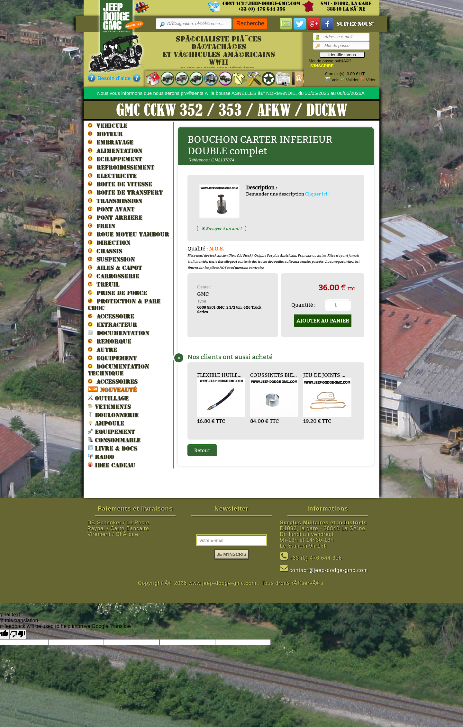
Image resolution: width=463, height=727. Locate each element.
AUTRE (102, 349)
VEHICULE (107, 125)
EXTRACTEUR (112, 324)
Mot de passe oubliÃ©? (330, 61)
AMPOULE (106, 423)
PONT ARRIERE (115, 217)
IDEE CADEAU (111, 465)
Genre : (204, 287)
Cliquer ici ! (317, 194)
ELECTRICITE (112, 175)
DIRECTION (109, 242)
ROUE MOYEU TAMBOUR (128, 234)
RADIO (101, 456)
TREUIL (103, 284)
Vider (371, 79)
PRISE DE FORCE (117, 292)
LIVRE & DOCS (112, 448)
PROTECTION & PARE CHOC (124, 304)
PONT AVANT (111, 209)
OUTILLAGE (108, 398)
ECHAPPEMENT (115, 158)
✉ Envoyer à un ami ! (221, 228)
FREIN (101, 225)
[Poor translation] (17, 634)
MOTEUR (105, 133)
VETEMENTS (109, 406)
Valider (352, 79)
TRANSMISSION (115, 200)
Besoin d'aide (114, 78)
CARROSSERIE (113, 275)
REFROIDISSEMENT (121, 167)
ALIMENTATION (115, 150)
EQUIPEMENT (112, 357)
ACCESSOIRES (113, 381)
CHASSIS (105, 250)
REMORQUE (109, 341)
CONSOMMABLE (114, 439)
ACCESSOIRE (111, 316)
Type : (202, 301)
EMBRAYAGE (110, 142)
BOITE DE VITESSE (120, 183)
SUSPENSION (111, 259)
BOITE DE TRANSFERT (125, 192)
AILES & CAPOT (115, 267)
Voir (335, 79)
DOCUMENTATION (118, 332)
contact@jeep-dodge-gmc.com (261, 3)
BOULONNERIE (113, 414)
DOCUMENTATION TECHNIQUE (118, 370)
